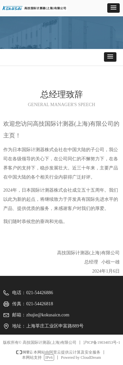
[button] (113, 8)
